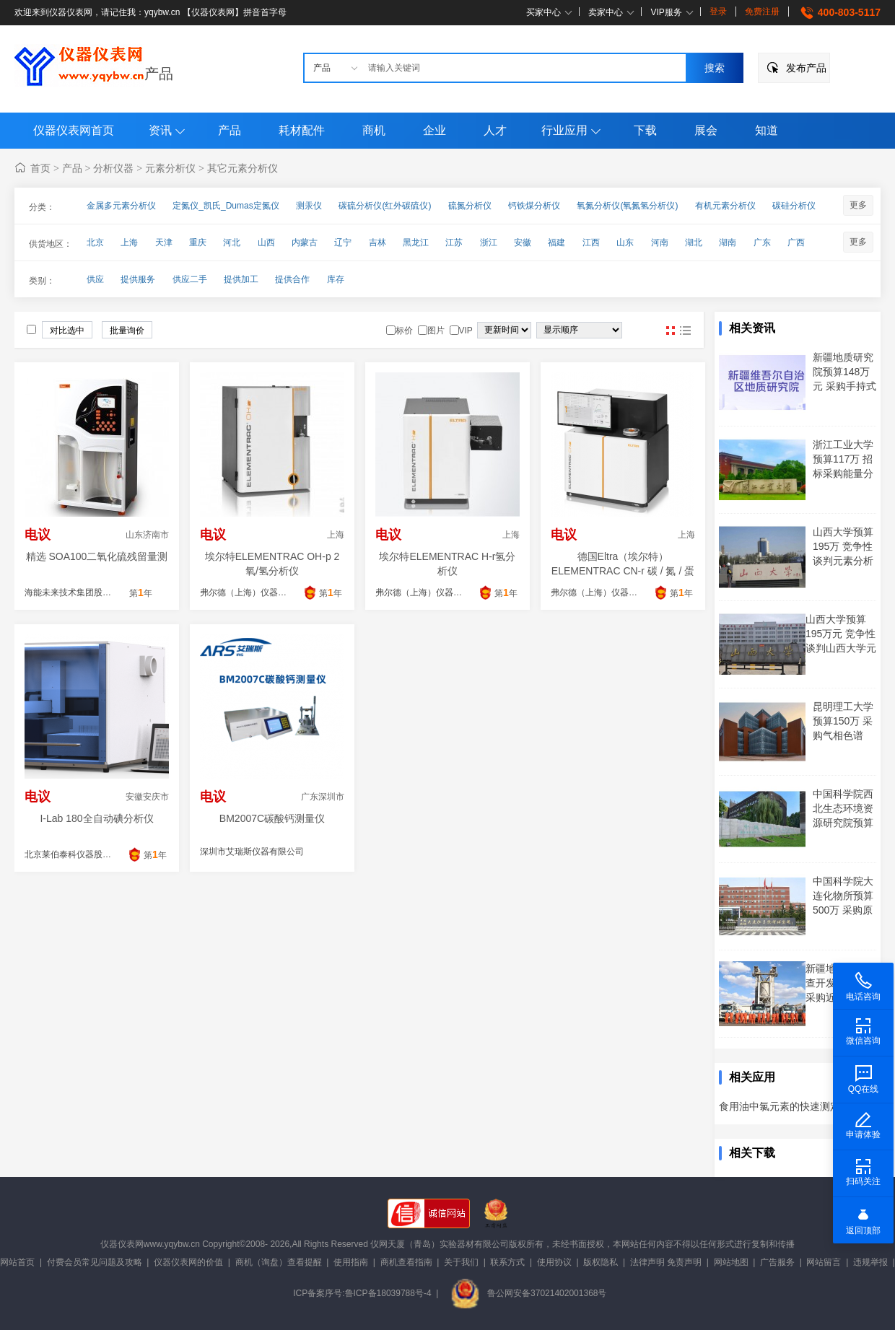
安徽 (522, 242)
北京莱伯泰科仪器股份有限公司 (85, 854)
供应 (95, 279)
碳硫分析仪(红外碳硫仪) (385, 206)
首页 (40, 168)
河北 (231, 242)
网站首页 (17, 1262)
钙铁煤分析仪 (534, 206)
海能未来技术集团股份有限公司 (85, 592)
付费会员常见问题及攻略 (94, 1262)
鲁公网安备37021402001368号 (528, 1293)
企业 (434, 130)
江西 (591, 242)
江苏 (454, 242)
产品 (158, 74)
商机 (373, 130)
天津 (164, 242)
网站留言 (823, 1262)
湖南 (727, 242)
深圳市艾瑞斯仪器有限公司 (252, 851)
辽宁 (343, 242)
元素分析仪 (170, 168)
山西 (266, 242)
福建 (556, 242)
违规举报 (870, 1262)
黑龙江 (416, 242)
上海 (129, 242)
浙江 (488, 242)
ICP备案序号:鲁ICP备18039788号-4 (362, 1293)
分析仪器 (113, 168)
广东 (762, 242)
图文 (685, 330)
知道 (766, 130)
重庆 (197, 242)
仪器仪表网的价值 (188, 1262)
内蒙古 (305, 242)
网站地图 (731, 1262)
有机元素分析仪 (725, 206)
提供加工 (241, 279)
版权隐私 (600, 1262)
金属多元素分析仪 (121, 206)
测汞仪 (309, 206)
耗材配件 (302, 130)
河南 (659, 242)
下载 (645, 130)
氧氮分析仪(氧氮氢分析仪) (627, 206)
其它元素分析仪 (242, 168)
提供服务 (138, 279)
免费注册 (762, 11)
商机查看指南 (406, 1262)
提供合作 (292, 279)
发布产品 (806, 68)
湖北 (693, 242)
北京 (95, 242)
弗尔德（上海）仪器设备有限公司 (265, 592)
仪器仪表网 (122, 1244)
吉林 (377, 242)
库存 (335, 279)
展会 (705, 130)
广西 (796, 242)
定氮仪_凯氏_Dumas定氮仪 (226, 206)
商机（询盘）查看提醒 (278, 1262)
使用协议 (554, 1262)
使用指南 (350, 1262)
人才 (495, 130)
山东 (625, 242)
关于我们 (461, 1262)
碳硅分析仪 (794, 206)
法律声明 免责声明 (666, 1262)
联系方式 (507, 1262)
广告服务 (777, 1262)
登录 (718, 11)
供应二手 (190, 279)
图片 (670, 330)
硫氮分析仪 (470, 206)
